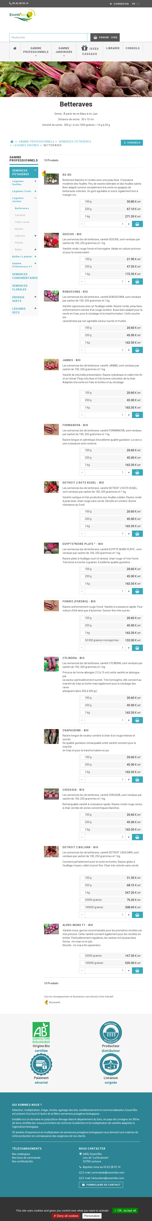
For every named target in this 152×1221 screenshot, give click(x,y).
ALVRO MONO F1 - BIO (78, 925)
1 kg (111, 217)
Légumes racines (26, 145)
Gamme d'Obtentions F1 (22, 265)
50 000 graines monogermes (111, 640)
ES (138, 4)
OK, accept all (125, 1210)
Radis (18, 249)
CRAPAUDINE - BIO (76, 730)
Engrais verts (18, 299)
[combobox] (48, 37)
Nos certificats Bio (22, 1161)
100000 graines (111, 907)
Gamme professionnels (36, 51)
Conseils (133, 48)
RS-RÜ (67, 174)
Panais (19, 242)
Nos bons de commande (26, 1157)
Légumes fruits (22, 191)
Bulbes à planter (22, 256)
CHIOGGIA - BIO (73, 789)
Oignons (20, 236)
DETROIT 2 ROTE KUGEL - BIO (83, 482)
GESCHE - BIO (72, 234)
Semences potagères (75, 141)
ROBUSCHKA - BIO (75, 291)
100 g (111, 202)
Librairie (113, 48)
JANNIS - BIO (72, 360)
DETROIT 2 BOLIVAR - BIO (80, 847)
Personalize (92, 1215)
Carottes (20, 215)
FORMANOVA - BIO (75, 425)
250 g (111, 209)
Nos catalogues (21, 1154)
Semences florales (20, 287)
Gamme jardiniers (63, 51)
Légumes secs (19, 310)
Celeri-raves (22, 222)
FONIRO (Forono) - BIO (79, 601)
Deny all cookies (66, 1215)
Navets (19, 229)
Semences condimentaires (25, 276)
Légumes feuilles (18, 183)
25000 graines (111, 900)
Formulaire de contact (101, 1184)
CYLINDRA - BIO (74, 658)
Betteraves (22, 208)
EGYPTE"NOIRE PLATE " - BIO (83, 543)
